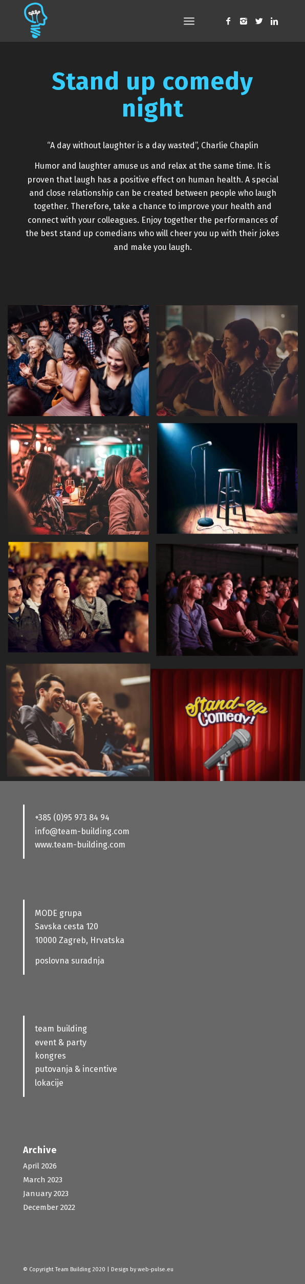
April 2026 (40, 1166)
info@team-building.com (82, 831)
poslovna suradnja (69, 961)
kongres (50, 1056)
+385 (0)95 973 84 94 (72, 817)
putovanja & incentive (76, 1069)
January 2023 (46, 1193)
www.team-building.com (80, 845)
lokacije (49, 1083)
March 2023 (42, 1179)
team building (61, 1029)
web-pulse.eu (155, 1269)
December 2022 (49, 1207)
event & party (60, 1042)
